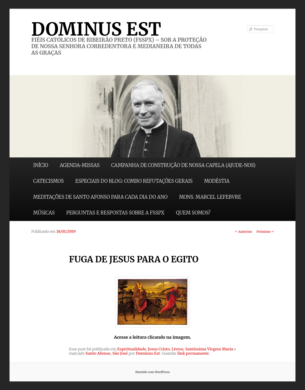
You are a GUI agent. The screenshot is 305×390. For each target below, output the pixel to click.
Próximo (265, 231)
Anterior (243, 231)
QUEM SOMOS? (193, 213)
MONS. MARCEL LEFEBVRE (210, 197)
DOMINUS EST (96, 29)
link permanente (193, 353)
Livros (177, 349)
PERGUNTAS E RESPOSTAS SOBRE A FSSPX (115, 213)
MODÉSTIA (216, 181)
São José (120, 353)
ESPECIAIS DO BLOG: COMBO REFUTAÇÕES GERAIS (134, 181)
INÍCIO (40, 165)
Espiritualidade (131, 349)
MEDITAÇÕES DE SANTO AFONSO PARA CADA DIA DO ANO (100, 197)
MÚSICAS (44, 213)
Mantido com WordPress (152, 372)
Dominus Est (148, 353)
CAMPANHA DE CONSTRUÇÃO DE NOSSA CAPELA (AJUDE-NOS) (183, 165)
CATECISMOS (48, 181)
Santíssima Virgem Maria (209, 349)
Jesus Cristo (159, 349)
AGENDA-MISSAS (80, 165)
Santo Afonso (98, 353)
